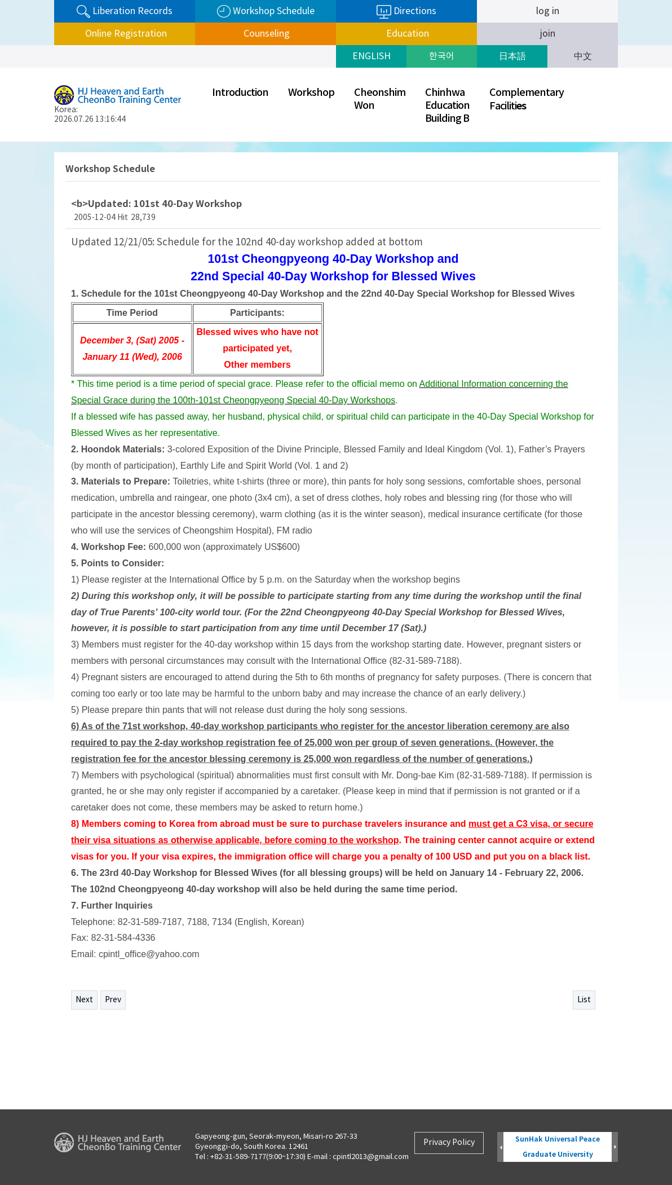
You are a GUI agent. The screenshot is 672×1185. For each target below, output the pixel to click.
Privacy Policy (449, 1142)
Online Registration (125, 34)
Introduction (240, 93)
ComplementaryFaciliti (526, 99)
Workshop (311, 93)
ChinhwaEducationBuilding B (447, 106)
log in (547, 11)
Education (406, 34)
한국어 (441, 56)
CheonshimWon (379, 99)
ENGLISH (371, 56)
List (584, 1000)
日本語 (512, 56)
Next (84, 1000)
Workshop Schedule (266, 11)
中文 (583, 56)
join (547, 34)
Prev (113, 1000)
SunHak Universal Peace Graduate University (557, 1146)
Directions (406, 12)
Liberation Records (125, 11)
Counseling (265, 34)
